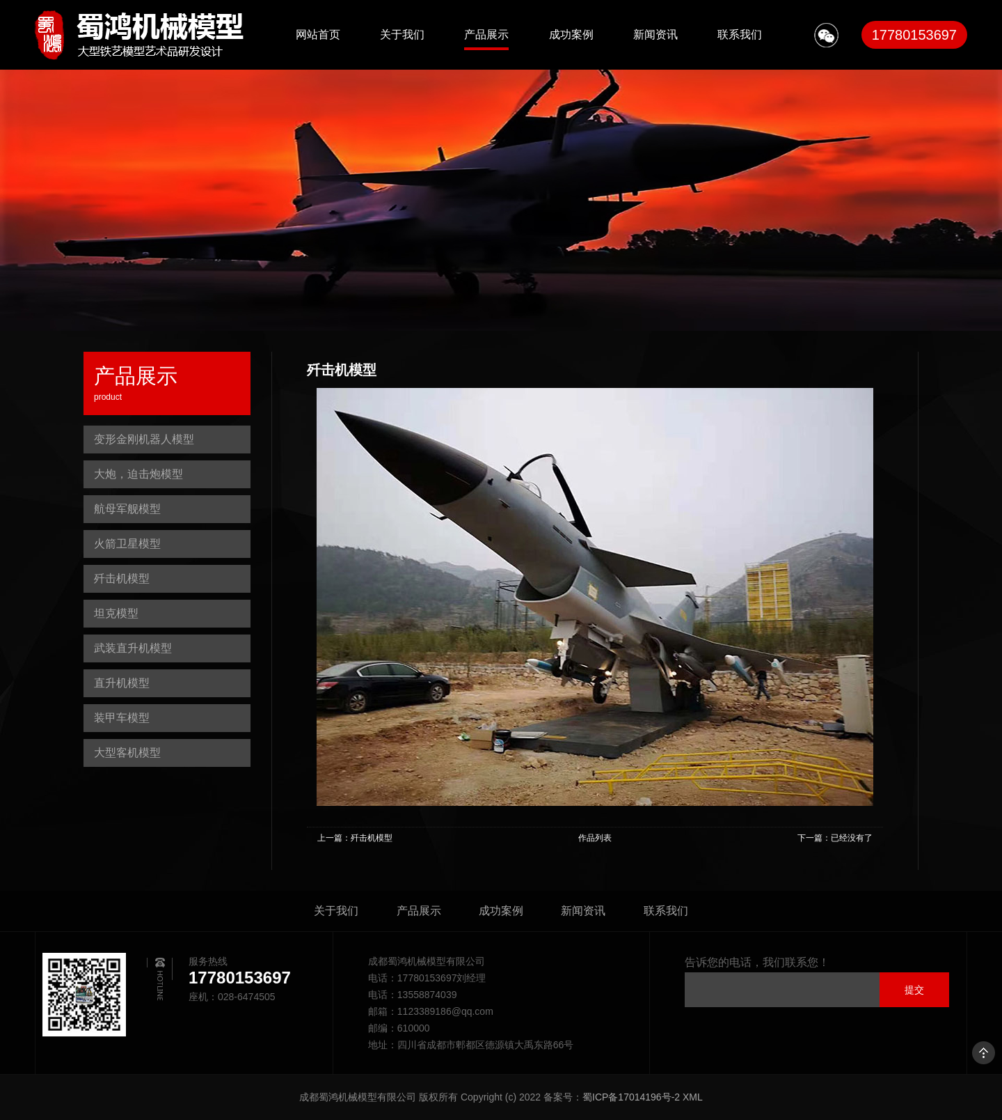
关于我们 (402, 34)
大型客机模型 (127, 753)
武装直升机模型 (133, 648)
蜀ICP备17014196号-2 (631, 1097)
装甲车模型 (122, 718)
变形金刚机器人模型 (144, 439)
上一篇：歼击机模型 (354, 838)
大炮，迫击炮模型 (138, 474)
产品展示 (486, 34)
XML (693, 1097)
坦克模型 (116, 613)
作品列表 (595, 838)
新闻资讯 (655, 34)
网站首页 (318, 34)
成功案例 (571, 34)
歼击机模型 (122, 578)
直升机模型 (122, 683)
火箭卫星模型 (127, 544)
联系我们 (739, 34)
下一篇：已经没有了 (835, 838)
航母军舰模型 (127, 509)
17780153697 (914, 34)
